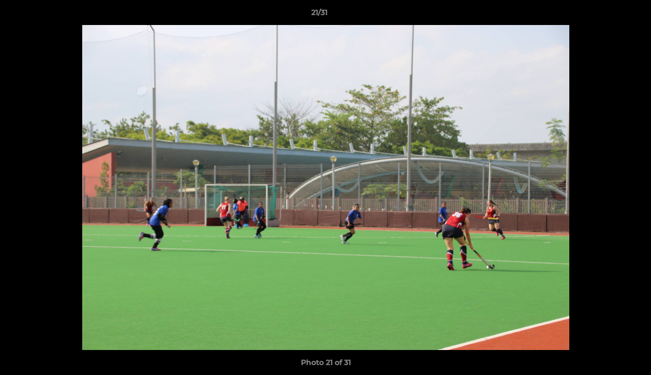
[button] (607, 15)
